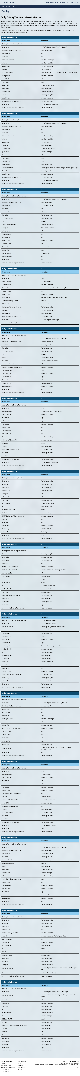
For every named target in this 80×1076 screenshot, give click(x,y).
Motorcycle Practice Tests (8, 1067)
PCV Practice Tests (6, 1071)
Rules (19, 1063)
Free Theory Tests (52, 2)
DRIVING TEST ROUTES (7, 6)
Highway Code (64, 2)
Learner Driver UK (9, 2)
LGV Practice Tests (6, 1069)
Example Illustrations (21, 1066)
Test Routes (75, 2)
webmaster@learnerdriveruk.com (70, 1063)
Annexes (20, 1069)
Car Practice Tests (6, 1065)
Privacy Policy (75, 1068)
